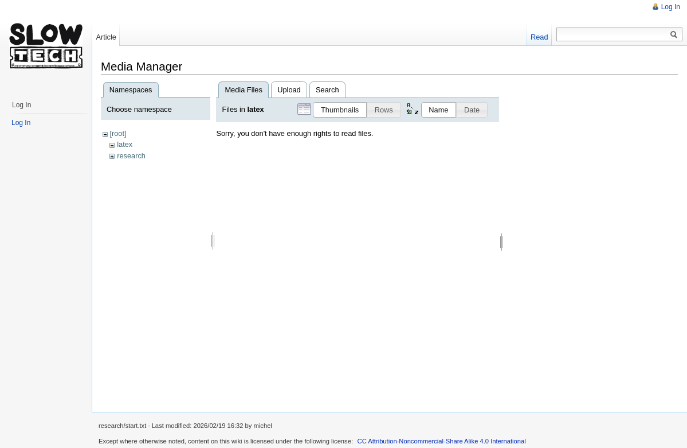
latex (124, 144)
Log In (670, 7)
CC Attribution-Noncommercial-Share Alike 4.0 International (442, 441)
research (131, 155)
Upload (289, 89)
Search (327, 89)
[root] (117, 133)
